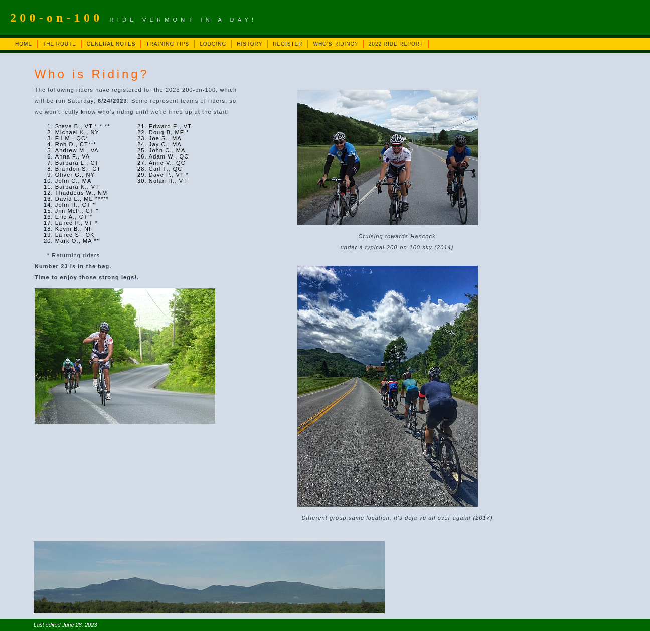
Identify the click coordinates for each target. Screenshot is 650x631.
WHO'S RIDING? (335, 44)
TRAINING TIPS (167, 44)
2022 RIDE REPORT (396, 44)
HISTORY (249, 44)
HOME (23, 44)
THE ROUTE (59, 44)
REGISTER (287, 44)
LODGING (213, 44)
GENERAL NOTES (111, 44)
